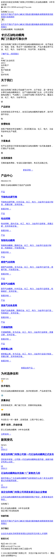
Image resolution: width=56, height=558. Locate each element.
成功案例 (32, 14)
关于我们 (9, 14)
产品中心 (16, 14)
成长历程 (12, 534)
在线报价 (11, 17)
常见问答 (36, 534)
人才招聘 (43, 534)
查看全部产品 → (28, 368)
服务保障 (40, 14)
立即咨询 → (6, 434)
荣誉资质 (20, 534)
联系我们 (15, 54)
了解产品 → (6, 54)
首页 (3, 14)
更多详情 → (28, 170)
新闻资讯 (47, 14)
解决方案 (24, 14)
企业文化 (5, 534)
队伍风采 (28, 534)
